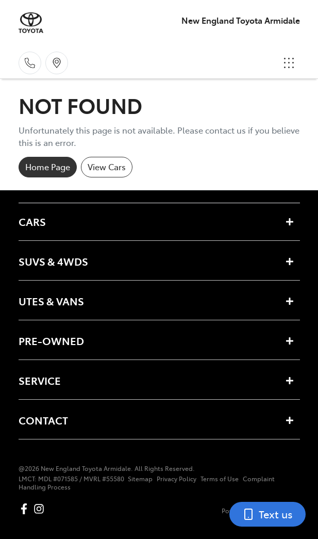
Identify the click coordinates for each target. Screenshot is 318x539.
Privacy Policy (176, 479)
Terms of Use (219, 479)
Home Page (47, 166)
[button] (289, 63)
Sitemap (140, 479)
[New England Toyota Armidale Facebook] (26, 508)
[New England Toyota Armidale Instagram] (41, 508)
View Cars (107, 166)
